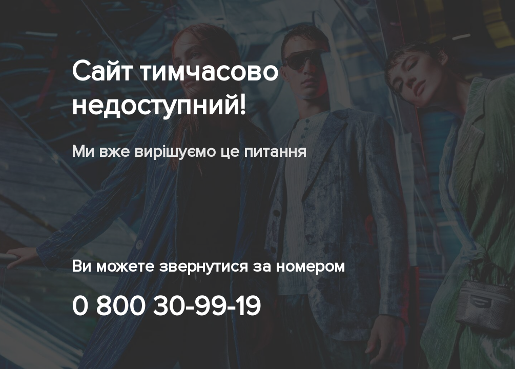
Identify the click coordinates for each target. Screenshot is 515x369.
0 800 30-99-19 (166, 306)
